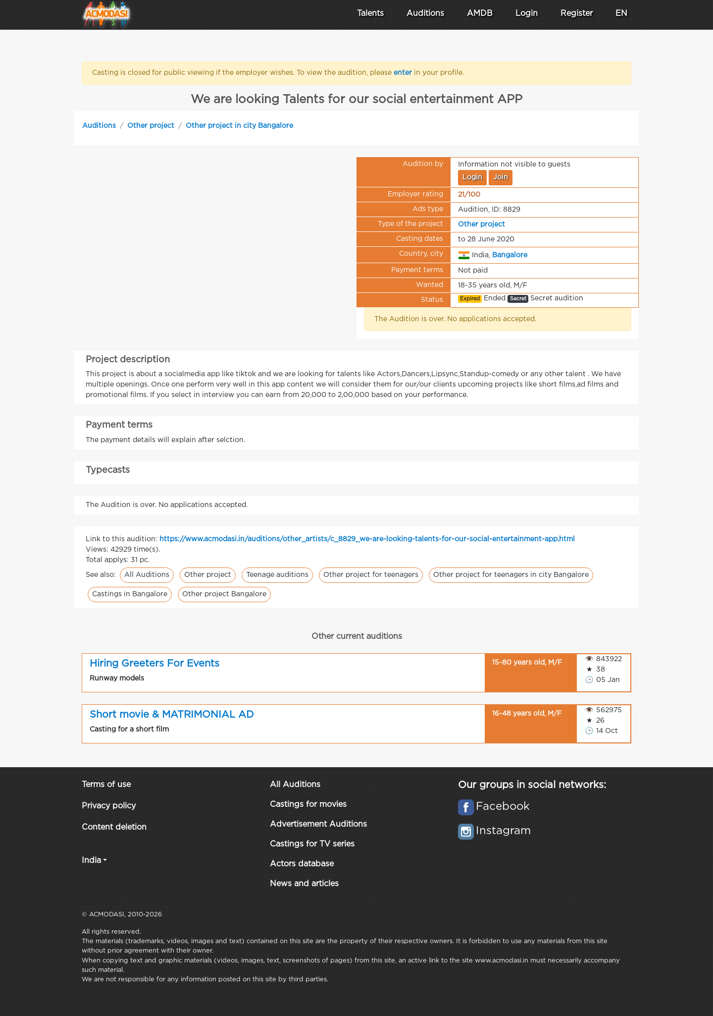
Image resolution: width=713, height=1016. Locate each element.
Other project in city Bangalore (239, 126)
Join (500, 177)
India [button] (91, 860)
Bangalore (509, 255)
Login (526, 13)
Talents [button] (370, 13)
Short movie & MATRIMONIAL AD (172, 714)
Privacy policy (109, 806)
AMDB (480, 13)
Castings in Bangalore (129, 594)
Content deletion (114, 827)
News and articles (304, 884)
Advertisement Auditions (318, 824)
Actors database (302, 864)
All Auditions (146, 575)
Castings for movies (308, 804)
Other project (150, 126)
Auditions (99, 126)
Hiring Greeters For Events (154, 663)
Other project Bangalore (224, 594)
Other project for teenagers (370, 575)
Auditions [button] (425, 13)
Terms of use (106, 785)
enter (404, 73)
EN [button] (621, 13)
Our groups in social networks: (532, 785)
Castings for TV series (312, 844)
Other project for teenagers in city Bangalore (511, 575)
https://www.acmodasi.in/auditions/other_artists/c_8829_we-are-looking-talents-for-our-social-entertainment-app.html (367, 539)
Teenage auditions (277, 575)
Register (576, 13)
